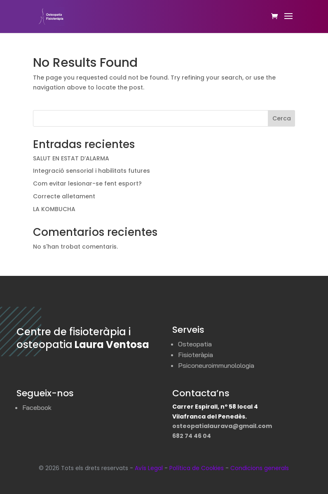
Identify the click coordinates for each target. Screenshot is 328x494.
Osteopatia (195, 344)
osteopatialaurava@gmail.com (222, 426)
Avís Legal (149, 468)
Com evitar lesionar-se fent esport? (87, 183)
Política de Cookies (196, 468)
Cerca (281, 118)
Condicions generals (259, 468)
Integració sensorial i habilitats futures (91, 171)
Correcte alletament (64, 196)
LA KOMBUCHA (54, 209)
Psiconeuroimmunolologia (216, 365)
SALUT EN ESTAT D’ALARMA (71, 158)
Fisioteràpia (195, 355)
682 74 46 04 (191, 436)
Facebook (37, 407)
